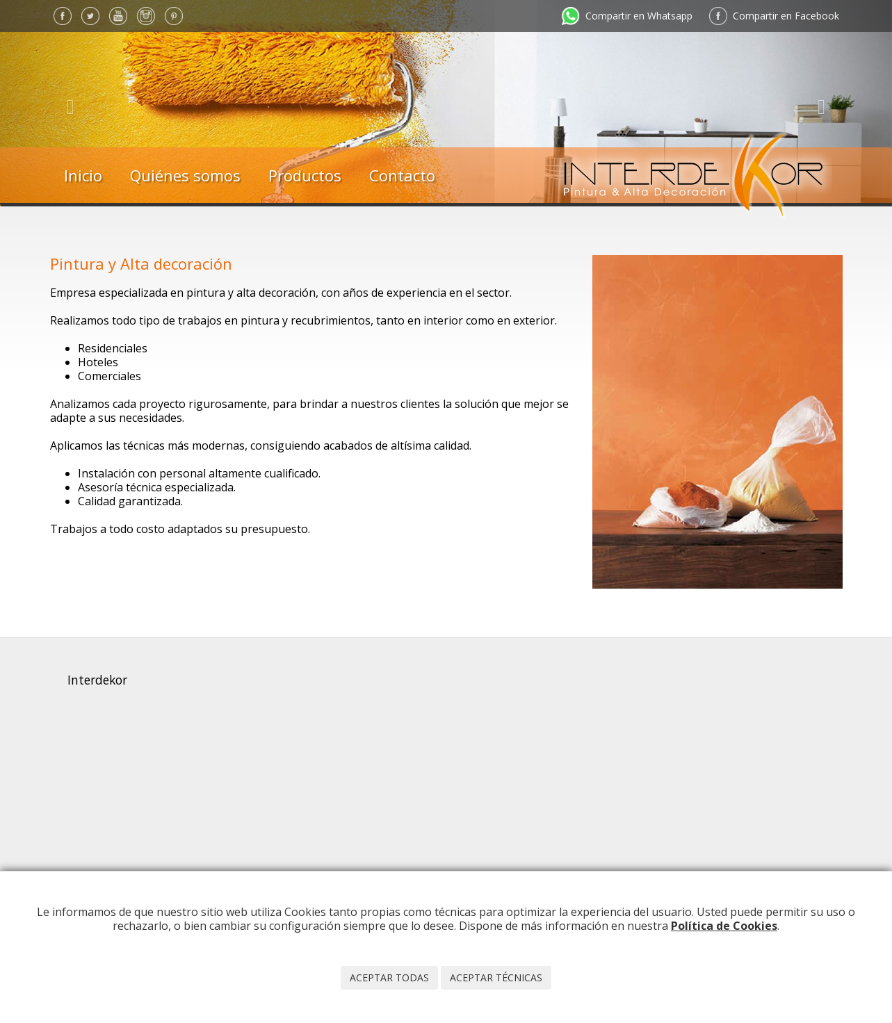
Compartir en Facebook (786, 15)
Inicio (83, 175)
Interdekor (97, 679)
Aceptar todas (389, 977)
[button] (66, 103)
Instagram (146, 16)
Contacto (402, 175)
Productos (304, 175)
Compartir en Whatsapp (638, 15)
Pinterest (174, 16)
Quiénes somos (185, 175)
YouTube (118, 16)
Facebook (63, 16)
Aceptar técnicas (496, 977)
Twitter (90, 16)
